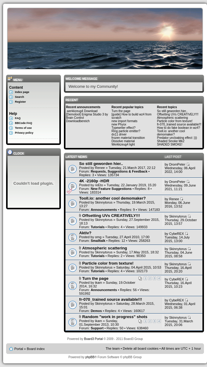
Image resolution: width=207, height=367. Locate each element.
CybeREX (176, 233)
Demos (96, 311)
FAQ (18, 118)
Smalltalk (98, 240)
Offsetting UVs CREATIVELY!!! (177, 114)
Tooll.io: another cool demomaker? (171, 132)
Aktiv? (85, 233)
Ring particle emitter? (125, 131)
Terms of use (23, 127)
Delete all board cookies (140, 348)
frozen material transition (128, 137)
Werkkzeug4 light (123, 144)
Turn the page (120, 111)
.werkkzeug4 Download (81, 111)
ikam (98, 282)
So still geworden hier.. (172, 111)
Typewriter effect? (123, 127)
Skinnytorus (103, 202)
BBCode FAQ (23, 123)
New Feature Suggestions (111, 188)
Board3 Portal (93, 339)
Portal (18, 349)
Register (20, 101)
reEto (99, 185)
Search (19, 96)
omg (98, 237)
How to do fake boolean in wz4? (178, 127)
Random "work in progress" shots (114, 316)
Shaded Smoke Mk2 (170, 141)
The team (113, 348)
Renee (100, 168)
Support (97, 328)
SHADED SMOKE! (169, 144)
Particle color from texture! (175, 121)
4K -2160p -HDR (94, 181)
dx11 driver (118, 134)
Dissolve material (123, 141)
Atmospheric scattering (172, 117)
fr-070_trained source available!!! (179, 124)
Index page (22, 92)
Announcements (104, 209)
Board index (36, 349)
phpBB (89, 357)
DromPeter (177, 164)
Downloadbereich (77, 121)
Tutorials (98, 227)
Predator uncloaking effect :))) (177, 137)
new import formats (124, 121)
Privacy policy (24, 132)
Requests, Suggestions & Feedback (119, 171)
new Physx (118, 124)
